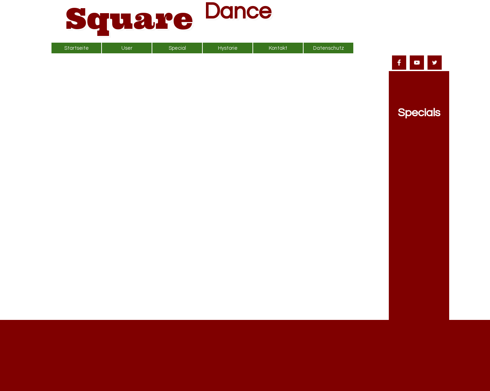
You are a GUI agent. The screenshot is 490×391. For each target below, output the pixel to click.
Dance (237, 11)
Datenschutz (328, 48)
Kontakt (278, 48)
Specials (419, 113)
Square (129, 18)
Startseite (76, 48)
